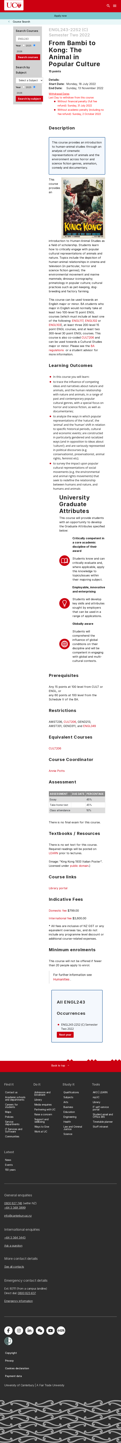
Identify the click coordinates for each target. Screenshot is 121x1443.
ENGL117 (77, 320)
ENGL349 (89, 726)
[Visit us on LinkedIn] (29, 1330)
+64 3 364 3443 (15, 1237)
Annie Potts (57, 771)
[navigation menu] (115, 6)
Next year (65, 1034)
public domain (79, 865)
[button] (60, 15)
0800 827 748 (13, 1203)
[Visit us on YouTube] (50, 1330)
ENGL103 (55, 325)
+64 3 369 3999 (15, 1207)
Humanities (61, 979)
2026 (19, 51)
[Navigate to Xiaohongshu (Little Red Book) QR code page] (61, 1330)
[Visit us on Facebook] (8, 1330)
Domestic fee (58, 910)
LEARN (53, 853)
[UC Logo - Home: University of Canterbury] (13, 5)
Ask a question (13, 1245)
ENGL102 (91, 320)
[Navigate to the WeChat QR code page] (40, 1330)
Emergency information (18, 1301)
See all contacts (14, 1266)
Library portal (58, 888)
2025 (28, 45)
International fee (60, 918)
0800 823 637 (27, 1293)
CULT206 (88, 337)
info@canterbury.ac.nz (18, 1215)
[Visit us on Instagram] (19, 1330)
